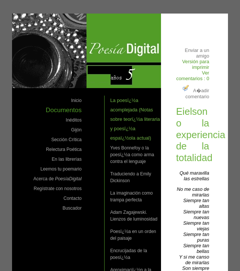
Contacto (73, 198)
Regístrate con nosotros (57, 188)
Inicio (76, 100)
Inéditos (74, 120)
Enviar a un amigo (197, 53)
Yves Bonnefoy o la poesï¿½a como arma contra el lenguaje (132, 154)
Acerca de (57, 178)
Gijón (76, 129)
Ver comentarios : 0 (193, 75)
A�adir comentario (195, 93)
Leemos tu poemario (60, 169)
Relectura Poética (64, 149)
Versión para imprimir (195, 64)
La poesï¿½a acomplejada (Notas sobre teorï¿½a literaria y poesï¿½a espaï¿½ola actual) (135, 119)
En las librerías (67, 159)
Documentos (63, 110)
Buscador (72, 208)
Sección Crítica (66, 139)
